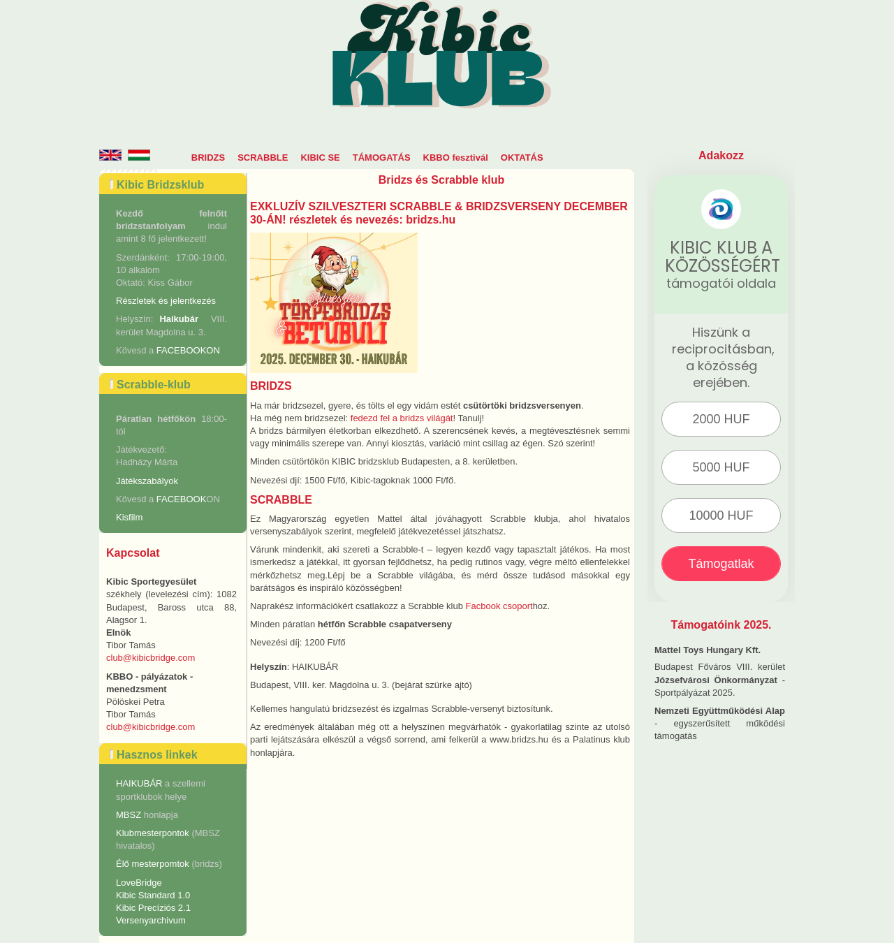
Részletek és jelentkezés (166, 300)
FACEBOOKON (188, 350)
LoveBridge (139, 882)
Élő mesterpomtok (152, 863)
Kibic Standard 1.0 (153, 895)
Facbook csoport (499, 606)
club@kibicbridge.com (150, 657)
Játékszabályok (147, 481)
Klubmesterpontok (152, 833)
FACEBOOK (181, 499)
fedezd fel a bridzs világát (402, 418)
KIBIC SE (319, 157)
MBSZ (130, 815)
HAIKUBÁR (139, 783)
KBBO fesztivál (455, 157)
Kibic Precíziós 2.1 (153, 907)
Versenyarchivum (151, 920)
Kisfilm (129, 517)
